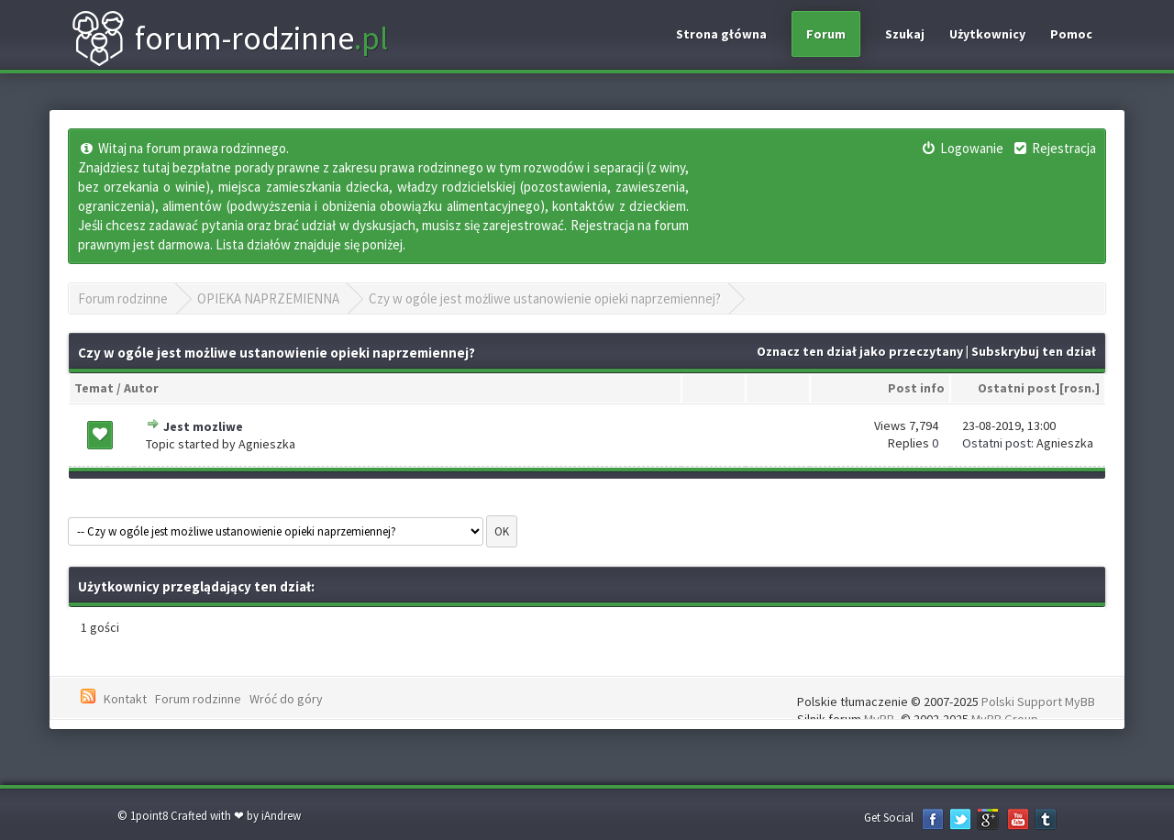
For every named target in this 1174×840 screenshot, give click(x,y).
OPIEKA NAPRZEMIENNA (268, 298)
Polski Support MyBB (1038, 701)
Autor (141, 388)
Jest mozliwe (203, 426)
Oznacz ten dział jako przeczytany (860, 351)
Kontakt (125, 699)
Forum (826, 34)
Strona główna (721, 34)
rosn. (1079, 388)
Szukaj (905, 34)
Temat (94, 388)
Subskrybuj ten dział (1033, 351)
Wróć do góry (286, 699)
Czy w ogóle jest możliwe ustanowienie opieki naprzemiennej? (545, 298)
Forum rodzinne (123, 298)
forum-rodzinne (229, 38)
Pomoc (1071, 34)
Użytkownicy (987, 34)
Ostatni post (1017, 388)
